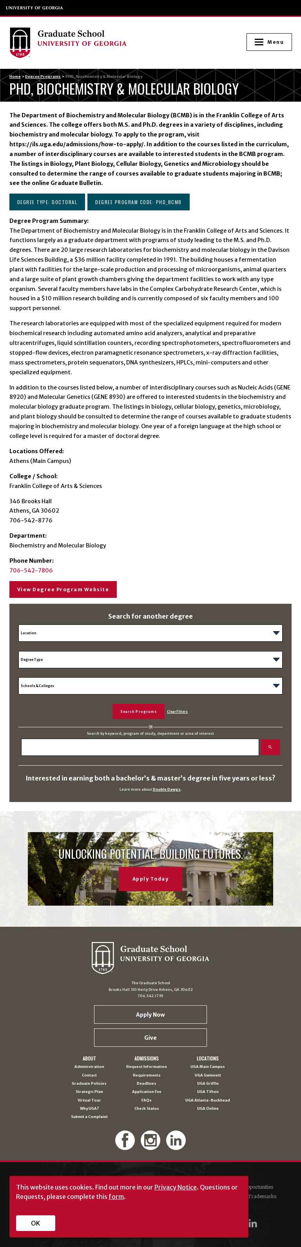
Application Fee (146, 1092)
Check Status (146, 1109)
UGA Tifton (208, 1092)
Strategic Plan (89, 1092)
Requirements (147, 1075)
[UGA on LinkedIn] (253, 1223)
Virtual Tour (89, 1100)
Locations (208, 1058)
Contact (89, 1075)
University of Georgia (35, 7)
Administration (89, 1067)
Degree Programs (43, 76)
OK (35, 1223)
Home (15, 76)
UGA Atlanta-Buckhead (207, 1100)
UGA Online (208, 1109)
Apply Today (150, 879)
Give (150, 1037)
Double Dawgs (167, 789)
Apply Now (150, 1014)
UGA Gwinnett (208, 1075)
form (116, 1196)
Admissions (146, 1058)
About (89, 1058)
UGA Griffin (208, 1084)
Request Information (146, 1067)
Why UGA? (89, 1109)
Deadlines (146, 1084)
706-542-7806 (31, 570)
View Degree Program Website (63, 589)
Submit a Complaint (89, 1117)
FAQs (146, 1100)
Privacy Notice (175, 1187)
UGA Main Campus (207, 1067)
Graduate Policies (89, 1084)
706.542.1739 (150, 996)
